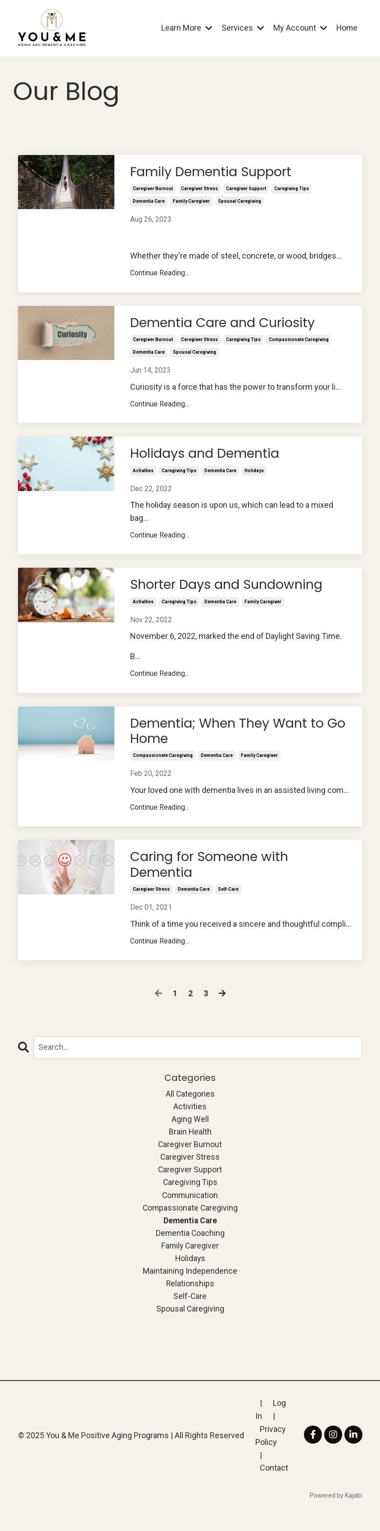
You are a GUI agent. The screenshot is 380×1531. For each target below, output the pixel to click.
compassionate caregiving (299, 341)
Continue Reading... (159, 274)
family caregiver (191, 202)
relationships (190, 1294)
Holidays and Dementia (208, 456)
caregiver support (246, 189)
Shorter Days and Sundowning (231, 588)
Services (242, 27)
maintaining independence (190, 1281)
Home (346, 27)
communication (190, 1204)
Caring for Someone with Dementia (213, 870)
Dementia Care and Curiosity (227, 324)
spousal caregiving (239, 202)
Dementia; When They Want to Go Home (231, 735)
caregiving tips (291, 189)
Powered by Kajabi (336, 1507)
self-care (228, 895)
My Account (299, 27)
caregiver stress (199, 189)
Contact (274, 1480)
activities (143, 473)
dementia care (149, 202)
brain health (190, 1139)
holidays (254, 473)
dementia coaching (190, 1243)
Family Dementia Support (215, 172)
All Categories (190, 1100)
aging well (190, 1126)
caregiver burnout (153, 189)
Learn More (186, 27)
